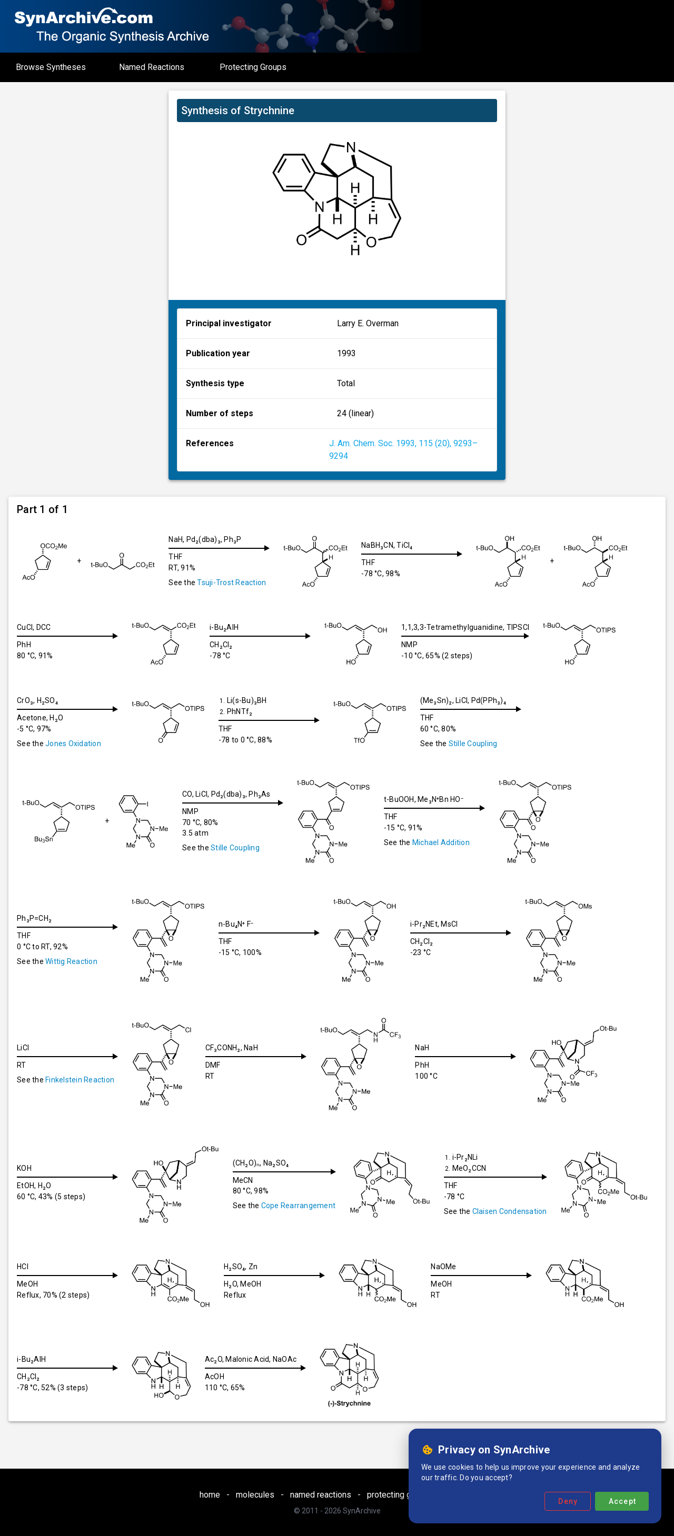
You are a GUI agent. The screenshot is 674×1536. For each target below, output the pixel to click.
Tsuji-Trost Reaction (231, 582)
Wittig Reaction (71, 961)
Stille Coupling (481, 743)
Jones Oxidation (73, 743)
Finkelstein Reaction (79, 1080)
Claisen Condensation (516, 1211)
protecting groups (399, 1495)
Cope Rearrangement (302, 1205)
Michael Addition (445, 842)
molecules (255, 1495)
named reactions (320, 1495)
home (210, 1495)
